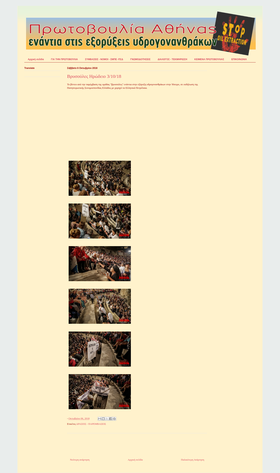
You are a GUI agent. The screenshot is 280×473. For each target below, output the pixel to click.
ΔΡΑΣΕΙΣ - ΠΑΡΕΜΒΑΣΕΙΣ (91, 423)
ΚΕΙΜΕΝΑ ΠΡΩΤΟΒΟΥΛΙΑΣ (209, 59)
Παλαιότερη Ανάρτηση (192, 459)
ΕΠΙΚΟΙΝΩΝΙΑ (239, 59)
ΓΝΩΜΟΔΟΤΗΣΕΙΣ (140, 59)
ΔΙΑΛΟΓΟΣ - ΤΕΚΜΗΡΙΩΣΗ (172, 59)
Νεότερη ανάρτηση (79, 459)
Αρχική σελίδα (36, 59)
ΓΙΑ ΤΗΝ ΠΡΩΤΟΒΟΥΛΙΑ (64, 59)
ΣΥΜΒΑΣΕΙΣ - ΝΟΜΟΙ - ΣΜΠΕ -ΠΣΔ (104, 59)
